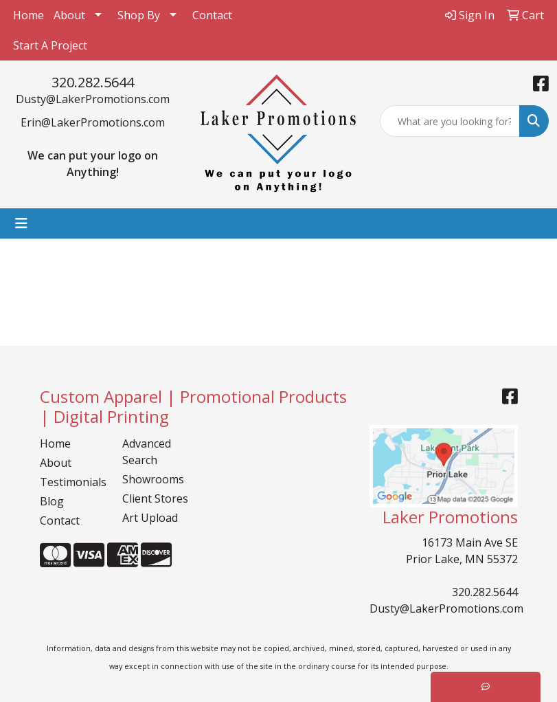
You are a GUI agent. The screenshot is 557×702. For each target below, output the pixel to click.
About (69, 15)
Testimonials (73, 482)
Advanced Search (146, 452)
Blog (52, 501)
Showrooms (153, 479)
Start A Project (50, 45)
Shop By (138, 15)
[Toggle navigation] (21, 223)
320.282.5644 (93, 82)
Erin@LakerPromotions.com (93, 122)
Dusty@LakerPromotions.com (93, 99)
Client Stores (155, 498)
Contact (212, 15)
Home (28, 15)
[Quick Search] (450, 121)
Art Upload (150, 517)
